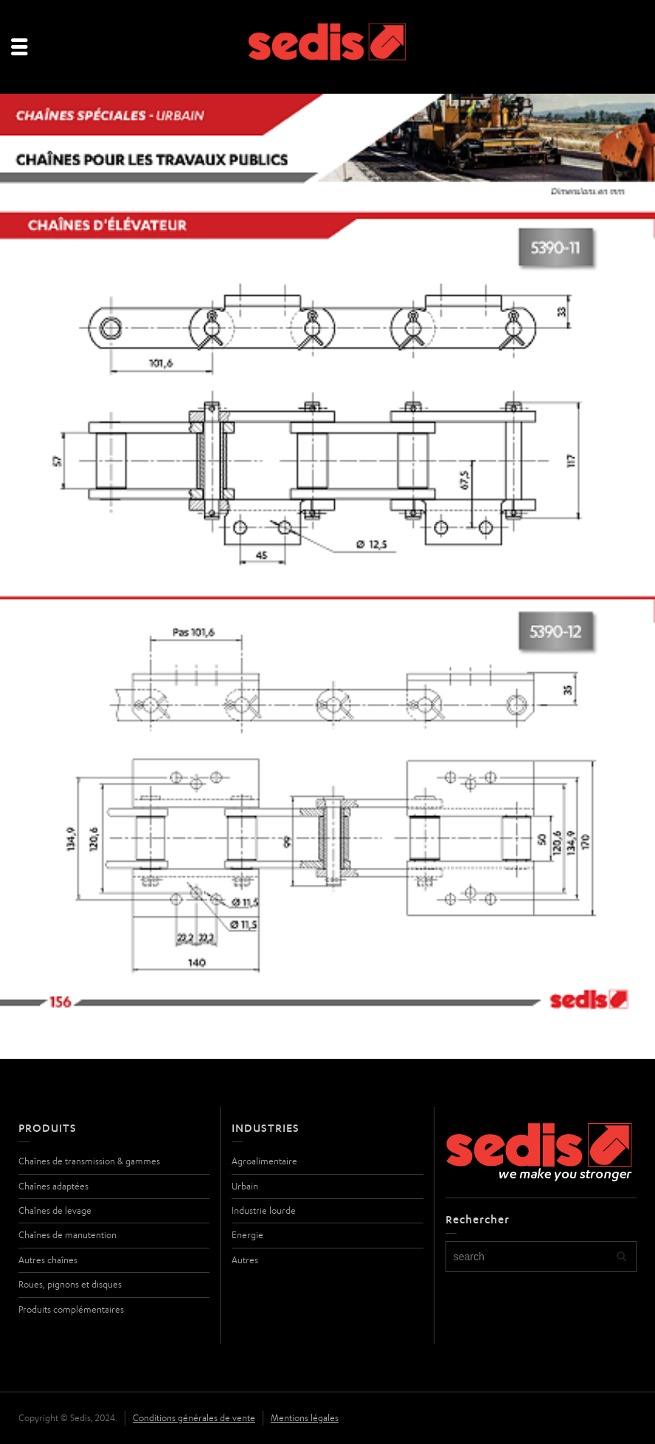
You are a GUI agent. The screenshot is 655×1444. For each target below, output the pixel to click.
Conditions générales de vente (194, 1417)
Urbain (245, 1186)
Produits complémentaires (71, 1309)
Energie (247, 1234)
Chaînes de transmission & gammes (89, 1161)
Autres (245, 1259)
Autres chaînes (47, 1259)
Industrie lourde (264, 1210)
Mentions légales (305, 1417)
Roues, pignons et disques (70, 1284)
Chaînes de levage (54, 1210)
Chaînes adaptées (53, 1186)
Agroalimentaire (264, 1161)
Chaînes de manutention (67, 1234)
